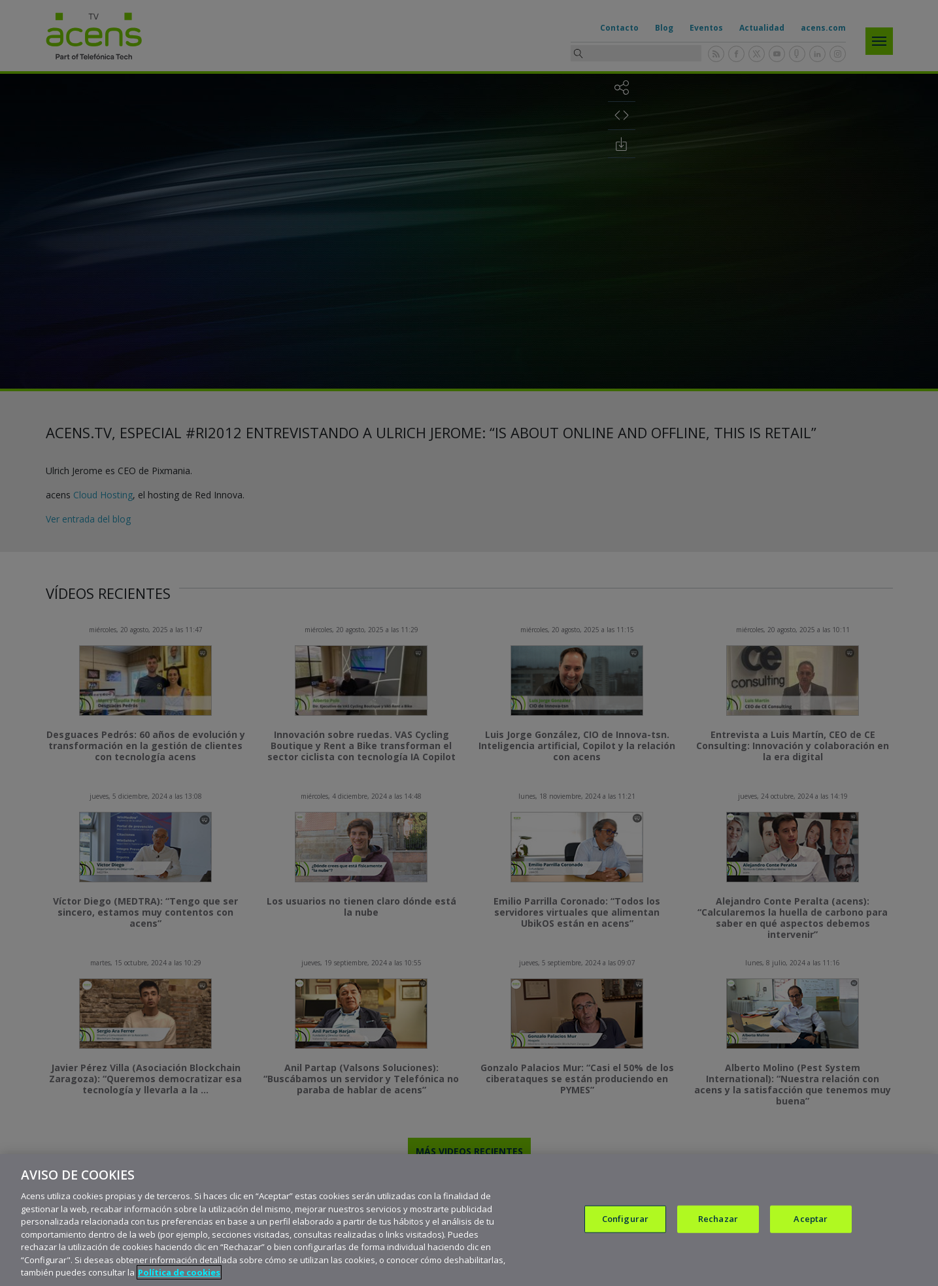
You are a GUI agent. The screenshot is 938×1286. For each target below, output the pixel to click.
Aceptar (811, 1219)
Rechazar (718, 1219)
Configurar (625, 1219)
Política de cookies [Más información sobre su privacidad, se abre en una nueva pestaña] (179, 1272)
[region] (469, 1220)
